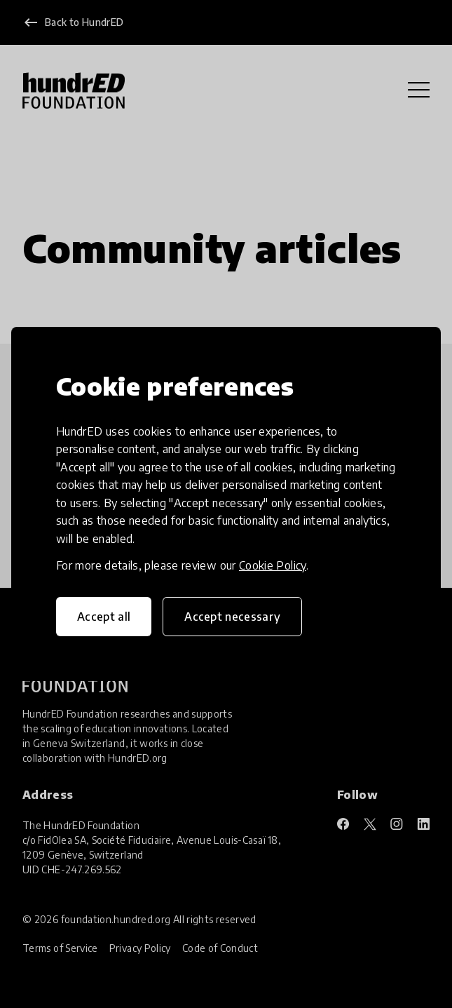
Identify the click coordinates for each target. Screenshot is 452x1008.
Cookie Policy (272, 565)
